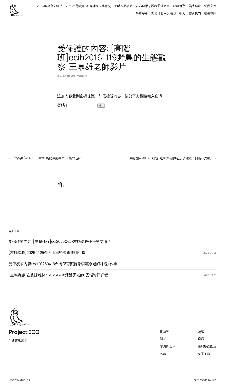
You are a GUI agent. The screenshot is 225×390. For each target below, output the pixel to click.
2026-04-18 (210, 275)
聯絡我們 (195, 13)
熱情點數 (195, 6)
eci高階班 (82, 75)
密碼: (77, 104)
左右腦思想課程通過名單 (153, 6)
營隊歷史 (142, 13)
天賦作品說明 (123, 6)
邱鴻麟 (66, 75)
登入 (182, 13)
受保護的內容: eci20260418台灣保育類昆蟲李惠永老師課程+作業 (63, 264)
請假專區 (210, 13)
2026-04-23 (209, 252)
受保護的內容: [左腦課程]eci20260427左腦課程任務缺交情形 (60, 241)
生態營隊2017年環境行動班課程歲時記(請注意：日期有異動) (170, 158)
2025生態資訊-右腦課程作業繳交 (88, 6)
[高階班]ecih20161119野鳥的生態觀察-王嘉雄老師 (47, 158)
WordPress (205, 379)
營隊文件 (210, 6)
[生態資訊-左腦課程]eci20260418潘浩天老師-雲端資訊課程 (58, 275)
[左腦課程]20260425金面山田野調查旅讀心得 (47, 252)
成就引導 (179, 6)
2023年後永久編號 (49, 6)
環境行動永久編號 (163, 13)
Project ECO (24, 332)
